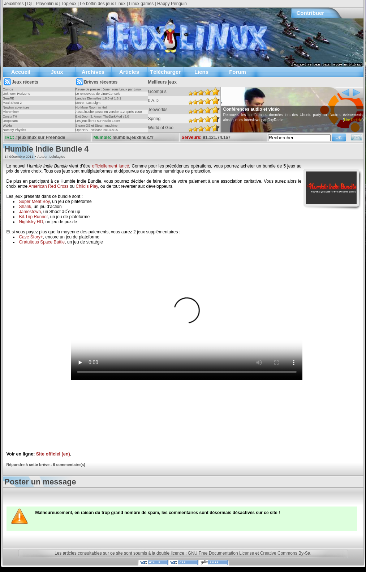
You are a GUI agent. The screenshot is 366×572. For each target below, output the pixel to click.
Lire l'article (224, 130)
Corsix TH (10, 116)
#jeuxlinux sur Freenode (40, 137)
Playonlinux (47, 3)
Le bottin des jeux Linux (102, 3)
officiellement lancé (110, 166)
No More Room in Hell (92, 107)
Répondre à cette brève (28, 464)
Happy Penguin (172, 3)
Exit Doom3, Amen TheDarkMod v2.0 (102, 116)
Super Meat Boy (34, 201)
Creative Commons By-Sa (285, 553)
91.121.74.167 (217, 137)
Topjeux (68, 3)
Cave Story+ (31, 237)
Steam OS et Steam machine (97, 125)
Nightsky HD (31, 221)
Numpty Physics (14, 130)
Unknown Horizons (16, 94)
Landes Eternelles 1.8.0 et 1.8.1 (98, 98)
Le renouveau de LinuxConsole (98, 94)
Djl (29, 3)
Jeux (57, 72)
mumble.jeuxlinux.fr (132, 137)
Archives (93, 72)
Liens (201, 72)
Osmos (8, 89)
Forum (237, 72)
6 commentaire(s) (69, 464)
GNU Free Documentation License (221, 553)
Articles (129, 72)
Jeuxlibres (14, 3)
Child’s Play (87, 186)
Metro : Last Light (88, 103)
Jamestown (30, 211)
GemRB (8, 98)
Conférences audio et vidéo (264, 109)
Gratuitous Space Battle (42, 242)
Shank (25, 206)
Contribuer (310, 13)
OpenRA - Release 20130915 (97, 130)
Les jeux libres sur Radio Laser (98, 121)
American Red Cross (49, 186)
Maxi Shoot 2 (12, 103)
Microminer (11, 112)
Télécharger (165, 72)
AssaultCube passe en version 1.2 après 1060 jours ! (109, 114)
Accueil (20, 72)
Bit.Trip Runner (33, 216)
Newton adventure (16, 107)
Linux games (141, 3)
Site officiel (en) (53, 454)
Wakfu (7, 125)
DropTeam (10, 121)
